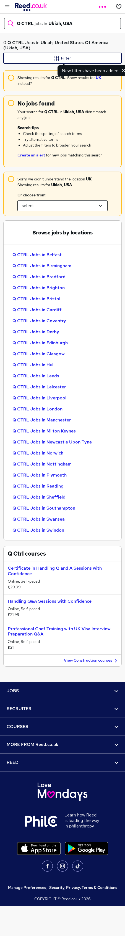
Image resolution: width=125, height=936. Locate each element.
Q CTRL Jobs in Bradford (39, 277)
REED (62, 762)
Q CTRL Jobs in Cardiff (37, 310)
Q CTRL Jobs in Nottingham (42, 464)
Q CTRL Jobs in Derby (35, 332)
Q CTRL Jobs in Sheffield (39, 497)
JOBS (62, 691)
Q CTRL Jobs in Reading (38, 486)
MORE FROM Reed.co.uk (62, 744)
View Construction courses (91, 661)
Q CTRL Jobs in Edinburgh (40, 343)
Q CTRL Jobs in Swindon (38, 530)
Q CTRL (15, 42)
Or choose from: (31, 195)
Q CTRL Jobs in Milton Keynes (44, 431)
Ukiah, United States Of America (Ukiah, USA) (55, 45)
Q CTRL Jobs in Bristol (36, 299)
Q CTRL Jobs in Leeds (35, 376)
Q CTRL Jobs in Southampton (43, 508)
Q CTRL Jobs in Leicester (39, 387)
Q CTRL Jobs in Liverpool (39, 398)
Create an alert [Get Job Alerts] (31, 155)
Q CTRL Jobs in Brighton (38, 288)
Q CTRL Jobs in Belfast (37, 255)
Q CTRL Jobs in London (37, 409)
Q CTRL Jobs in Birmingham (41, 266)
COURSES (62, 726)
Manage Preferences (27, 887)
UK (98, 77)
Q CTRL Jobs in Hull (33, 365)
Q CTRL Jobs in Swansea (38, 519)
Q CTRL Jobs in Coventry (39, 321)
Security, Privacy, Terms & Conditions (83, 887)
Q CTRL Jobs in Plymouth (39, 475)
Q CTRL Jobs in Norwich (37, 453)
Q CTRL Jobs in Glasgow (38, 354)
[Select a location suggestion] (62, 205)
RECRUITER (62, 709)
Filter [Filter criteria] (62, 58)
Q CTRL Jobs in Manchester (41, 420)
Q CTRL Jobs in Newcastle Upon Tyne (52, 442)
